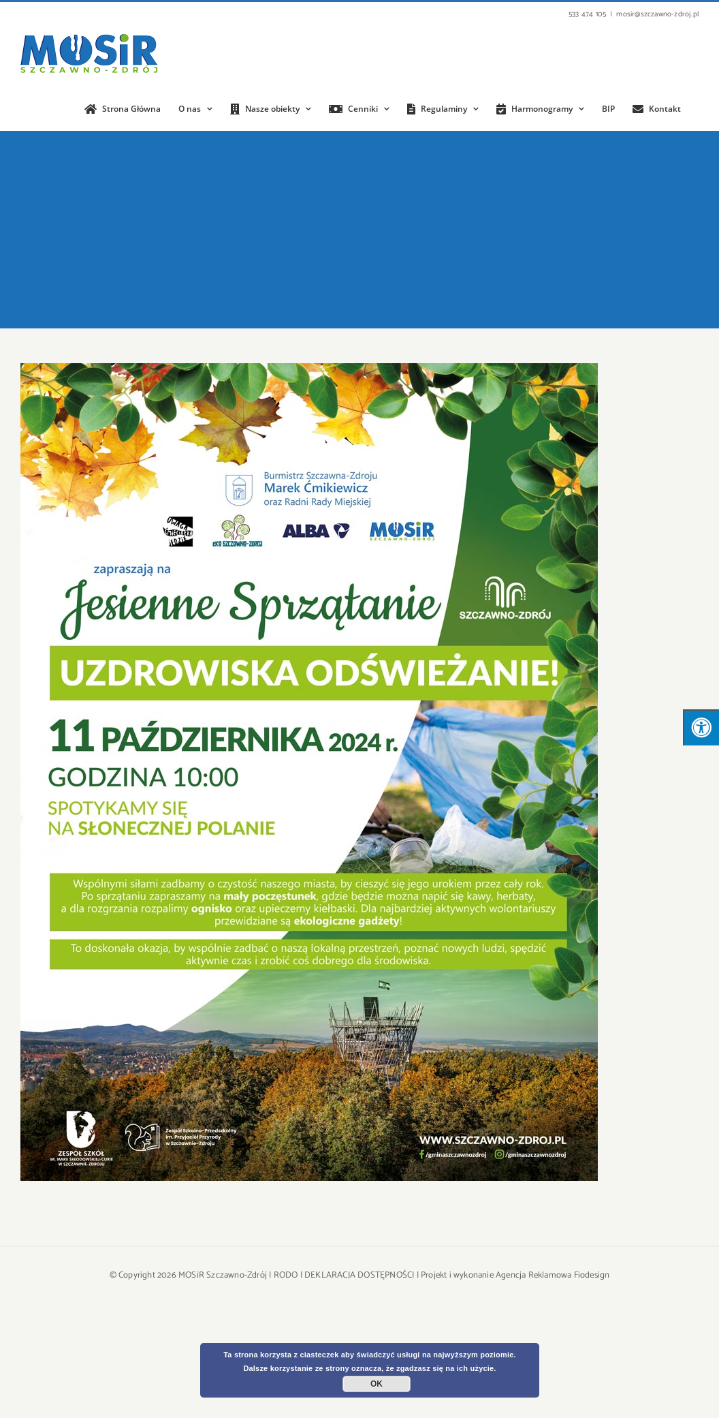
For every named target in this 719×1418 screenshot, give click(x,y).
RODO (286, 1275)
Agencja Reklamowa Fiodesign (552, 1275)
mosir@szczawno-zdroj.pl (657, 14)
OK (376, 1384)
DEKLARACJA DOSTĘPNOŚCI (359, 1275)
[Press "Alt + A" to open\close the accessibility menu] (701, 727)
